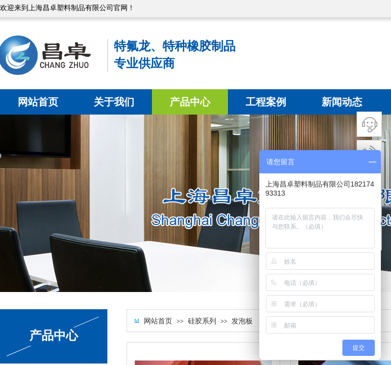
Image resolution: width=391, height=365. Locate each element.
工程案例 (266, 101)
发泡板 (242, 321)
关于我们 (114, 101)
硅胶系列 (202, 321)
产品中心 (190, 101)
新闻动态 (342, 101)
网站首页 (38, 101)
